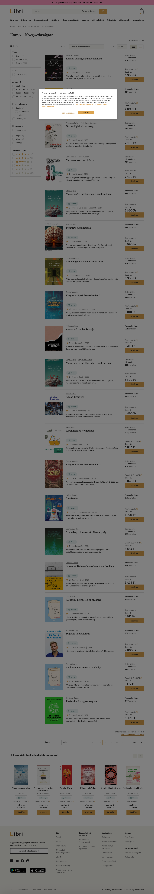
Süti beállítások (68, 113)
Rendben (86, 112)
